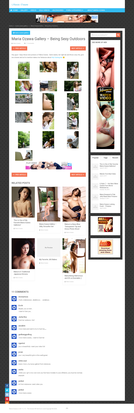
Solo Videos (44, 10)
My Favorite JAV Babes (48, 259)
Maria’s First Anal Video (108, 174)
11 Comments (30, 43)
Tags (105, 158)
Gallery (24, 10)
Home (14, 10)
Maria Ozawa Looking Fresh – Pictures (107, 205)
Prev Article (19, 48)
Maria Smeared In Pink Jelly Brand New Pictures (108, 195)
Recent (115, 158)
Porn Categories (74, 10)
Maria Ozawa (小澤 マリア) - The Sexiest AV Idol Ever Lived (27, 409)
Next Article (78, 48)
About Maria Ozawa (96, 10)
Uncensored (58, 10)
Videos (33, 10)
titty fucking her (57, 57)
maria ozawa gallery (22, 33)
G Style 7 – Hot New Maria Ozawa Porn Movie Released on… (109, 186)
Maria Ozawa (16, 43)
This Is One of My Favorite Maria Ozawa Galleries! (22, 222)
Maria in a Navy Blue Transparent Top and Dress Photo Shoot (73, 226)
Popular (95, 158)
